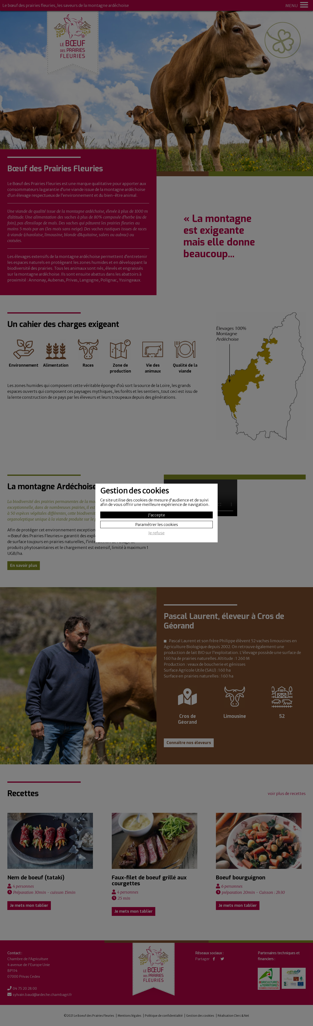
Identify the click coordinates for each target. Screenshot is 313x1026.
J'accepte (156, 515)
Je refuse (156, 533)
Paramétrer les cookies (156, 524)
